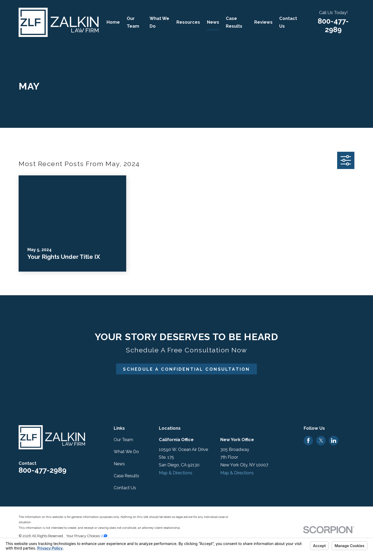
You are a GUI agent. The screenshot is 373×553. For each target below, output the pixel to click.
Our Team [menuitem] (133, 22)
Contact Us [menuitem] (288, 22)
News (119, 463)
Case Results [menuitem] (234, 22)
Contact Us (125, 487)
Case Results (126, 475)
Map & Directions (175, 472)
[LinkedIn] (333, 440)
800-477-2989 (333, 25)
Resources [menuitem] (188, 22)
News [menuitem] (213, 22)
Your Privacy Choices (86, 536)
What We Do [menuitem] (159, 22)
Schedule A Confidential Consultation (186, 369)
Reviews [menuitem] (263, 22)
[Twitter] (321, 440)
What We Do (126, 451)
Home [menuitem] (113, 22)
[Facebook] (308, 440)
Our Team (123, 439)
